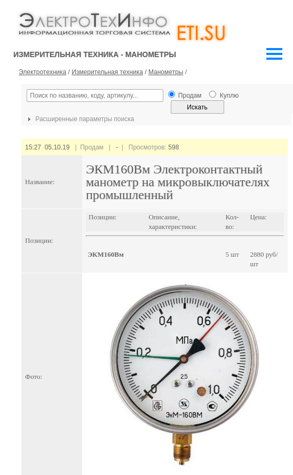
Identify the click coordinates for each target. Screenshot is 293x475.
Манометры (165, 72)
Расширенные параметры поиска (79, 119)
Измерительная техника (107, 72)
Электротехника (42, 72)
